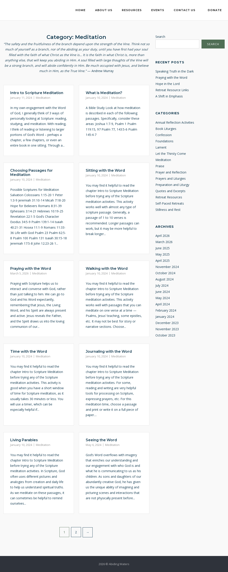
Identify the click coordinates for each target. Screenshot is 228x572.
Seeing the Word (101, 440)
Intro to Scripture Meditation (36, 93)
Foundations (164, 141)
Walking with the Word (107, 268)
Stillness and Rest (168, 209)
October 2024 (165, 273)
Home (80, 10)
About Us (103, 10)
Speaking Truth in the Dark (174, 71)
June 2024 (162, 292)
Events (157, 10)
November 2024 (167, 267)
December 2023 (167, 323)
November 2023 (167, 329)
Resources (132, 10)
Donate (215, 10)
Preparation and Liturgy (172, 185)
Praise (159, 166)
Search (160, 36)
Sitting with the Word (105, 170)
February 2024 (165, 310)
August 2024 (164, 279)
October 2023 (165, 335)
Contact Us (184, 10)
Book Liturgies (165, 129)
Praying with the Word (30, 268)
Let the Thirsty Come (170, 153)
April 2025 (162, 260)
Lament (161, 147)
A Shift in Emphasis (169, 96)
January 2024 (164, 316)
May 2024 (162, 298)
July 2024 (161, 285)
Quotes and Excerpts (170, 191)
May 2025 (162, 254)
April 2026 (162, 236)
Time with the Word (28, 351)
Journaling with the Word (109, 351)
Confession (163, 135)
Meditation (43, 98)
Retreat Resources (168, 197)
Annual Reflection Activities (174, 122)
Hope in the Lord (167, 84)
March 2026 (164, 242)
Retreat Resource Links (172, 90)
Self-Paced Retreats (169, 203)
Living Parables (24, 440)
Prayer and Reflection (170, 172)
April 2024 (162, 304)
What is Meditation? (104, 93)
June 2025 (162, 248)
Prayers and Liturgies (170, 178)
